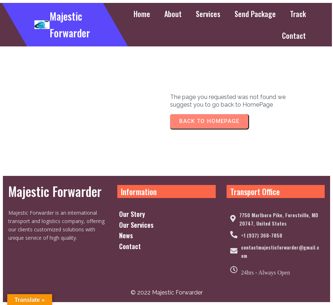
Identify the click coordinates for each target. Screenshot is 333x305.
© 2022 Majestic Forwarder (167, 292)
